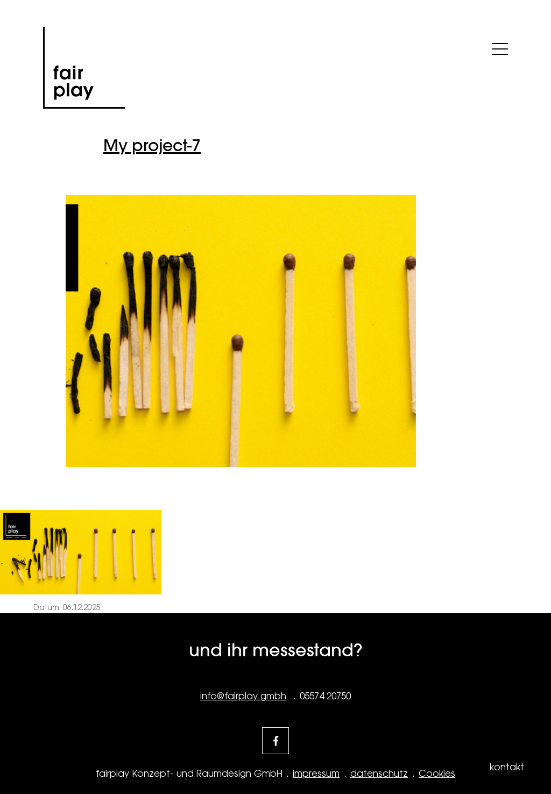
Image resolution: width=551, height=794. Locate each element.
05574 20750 (325, 696)
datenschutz (379, 773)
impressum (316, 773)
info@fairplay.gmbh (243, 696)
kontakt (507, 767)
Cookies (437, 773)
